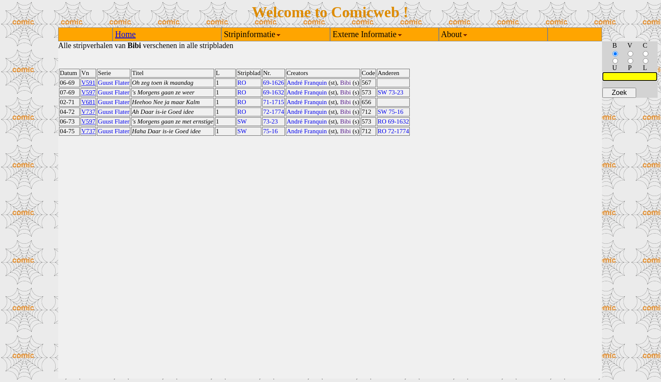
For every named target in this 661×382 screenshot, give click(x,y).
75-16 (270, 131)
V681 (88, 102)
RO (241, 82)
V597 (88, 92)
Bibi (345, 82)
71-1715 (273, 102)
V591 (88, 82)
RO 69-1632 (393, 121)
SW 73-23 (390, 92)
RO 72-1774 (393, 131)
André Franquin (307, 82)
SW (242, 121)
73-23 (270, 121)
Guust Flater (113, 82)
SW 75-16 (390, 111)
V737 (88, 111)
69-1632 (273, 92)
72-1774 (273, 111)
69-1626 (273, 82)
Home (125, 34)
